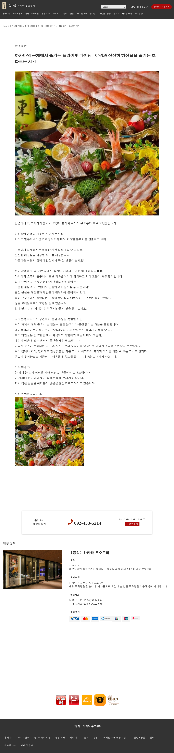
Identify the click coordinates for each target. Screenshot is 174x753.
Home (5, 26)
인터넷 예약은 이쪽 (161, 7)
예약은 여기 (132, 524)
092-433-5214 (138, 6)
